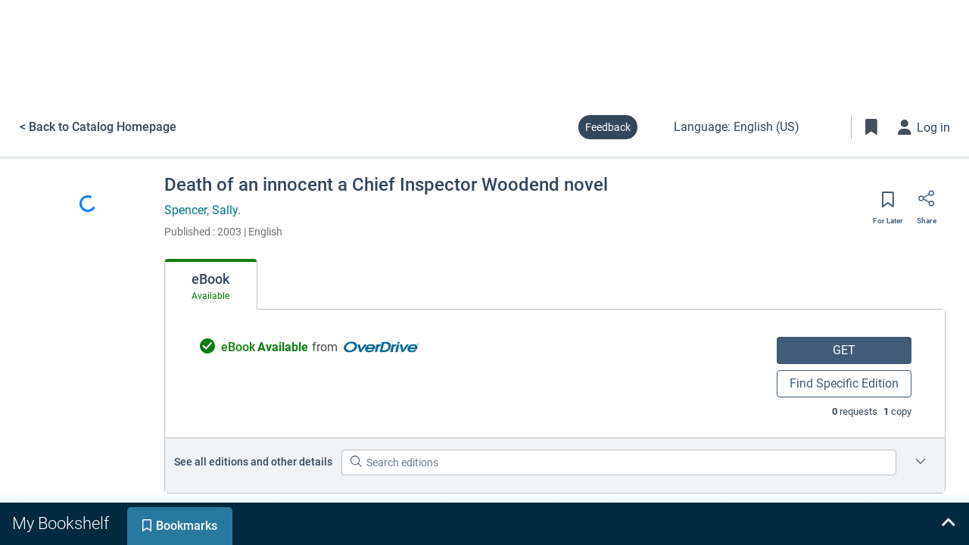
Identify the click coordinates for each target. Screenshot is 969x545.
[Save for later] (888, 204)
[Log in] (924, 127)
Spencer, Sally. (202, 210)
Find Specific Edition (844, 383)
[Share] (927, 203)
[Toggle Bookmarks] (871, 127)
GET (844, 350)
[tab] (210, 284)
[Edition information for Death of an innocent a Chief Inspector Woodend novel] (920, 462)
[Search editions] (618, 462)
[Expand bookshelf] (948, 524)
